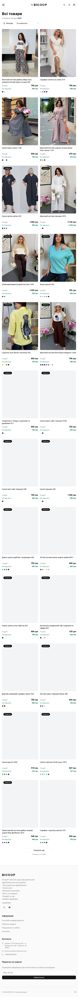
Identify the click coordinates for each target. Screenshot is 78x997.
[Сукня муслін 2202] (20, 735)
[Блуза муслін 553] (58, 258)
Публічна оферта (9, 924)
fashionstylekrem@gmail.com (16, 951)
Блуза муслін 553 (47, 284)
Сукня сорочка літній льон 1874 (53, 762)
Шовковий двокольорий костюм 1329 (18, 284)
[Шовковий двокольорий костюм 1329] (20, 258)
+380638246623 (10, 954)
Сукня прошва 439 (48, 489)
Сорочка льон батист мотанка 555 (16, 352)
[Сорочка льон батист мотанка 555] (20, 326)
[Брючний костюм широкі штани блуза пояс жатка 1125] (58, 121)
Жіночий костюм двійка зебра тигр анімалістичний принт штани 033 (16, 80)
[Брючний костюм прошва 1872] (58, 189)
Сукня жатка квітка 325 (11, 216)
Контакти (6, 931)
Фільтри (8, 23)
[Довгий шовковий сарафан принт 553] (20, 667)
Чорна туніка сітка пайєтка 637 (15, 625)
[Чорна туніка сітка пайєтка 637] (20, 599)
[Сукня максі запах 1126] (20, 121)
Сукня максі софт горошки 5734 (53, 421)
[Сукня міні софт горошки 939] (20, 462)
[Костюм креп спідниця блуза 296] (58, 667)
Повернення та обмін (11, 928)
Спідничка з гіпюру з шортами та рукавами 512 (16, 422)
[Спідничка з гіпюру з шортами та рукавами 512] (20, 394)
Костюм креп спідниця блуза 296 (54, 694)
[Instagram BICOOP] (4, 907)
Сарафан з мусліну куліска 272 (53, 830)
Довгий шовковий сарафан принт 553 (18, 694)
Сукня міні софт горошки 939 (14, 489)
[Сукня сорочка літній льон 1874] (58, 735)
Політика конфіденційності (13, 920)
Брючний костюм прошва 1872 (53, 216)
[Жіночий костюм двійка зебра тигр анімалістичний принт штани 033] (20, 53)
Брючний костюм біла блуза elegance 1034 (58, 352)
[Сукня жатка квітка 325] (20, 189)
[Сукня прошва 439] (58, 462)
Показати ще (39, 850)
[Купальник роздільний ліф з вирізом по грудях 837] (58, 599)
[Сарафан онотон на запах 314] (58, 53)
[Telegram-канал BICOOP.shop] (9, 907)
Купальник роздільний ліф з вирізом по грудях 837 (57, 626)
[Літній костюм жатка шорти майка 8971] (58, 531)
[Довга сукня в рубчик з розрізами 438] (20, 531)
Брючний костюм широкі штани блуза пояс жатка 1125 (56, 149)
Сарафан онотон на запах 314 (52, 79)
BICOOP (39, 5)
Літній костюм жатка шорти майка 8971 (56, 557)
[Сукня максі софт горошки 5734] (58, 394)
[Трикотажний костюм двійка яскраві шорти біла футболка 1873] (20, 804)
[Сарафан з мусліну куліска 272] (58, 804)
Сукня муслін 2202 (9, 762)
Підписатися (39, 977)
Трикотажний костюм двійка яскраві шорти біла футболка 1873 (17, 831)
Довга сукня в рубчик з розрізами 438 (18, 557)
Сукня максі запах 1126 (11, 148)
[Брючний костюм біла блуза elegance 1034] (58, 326)
